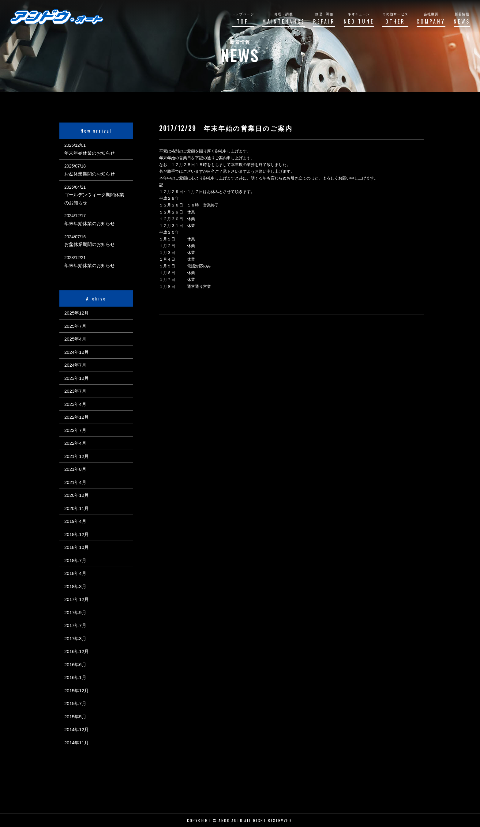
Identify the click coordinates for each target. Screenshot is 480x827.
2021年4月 (75, 482)
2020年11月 (76, 508)
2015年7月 (75, 703)
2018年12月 (76, 534)
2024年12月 (76, 352)
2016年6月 (75, 664)
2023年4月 (75, 404)
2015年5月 (75, 716)
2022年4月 (75, 443)
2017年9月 (75, 612)
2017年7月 (75, 625)
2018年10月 (76, 547)
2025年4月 (75, 339)
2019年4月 (75, 521)
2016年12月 (76, 651)
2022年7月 (75, 430)
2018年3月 (75, 586)
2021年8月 (75, 469)
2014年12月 (76, 729)
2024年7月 (75, 365)
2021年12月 (76, 456)
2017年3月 (75, 638)
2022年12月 (76, 417)
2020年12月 (76, 495)
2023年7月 (75, 391)
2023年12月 (76, 378)
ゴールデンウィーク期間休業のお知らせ (94, 198)
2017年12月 (76, 599)
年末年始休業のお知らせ (89, 153)
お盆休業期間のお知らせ (89, 173)
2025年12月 (76, 312)
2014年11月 (76, 742)
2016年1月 (75, 677)
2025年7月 (75, 326)
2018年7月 (75, 560)
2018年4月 (75, 573)
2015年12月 (76, 690)
